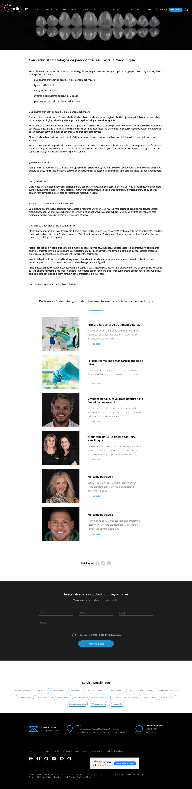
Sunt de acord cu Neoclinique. (98, 635)
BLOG (95, 9)
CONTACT (148, 9)
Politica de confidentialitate (92, 751)
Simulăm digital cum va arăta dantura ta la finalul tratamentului (115, 400)
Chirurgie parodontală (45, 697)
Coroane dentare (58, 690)
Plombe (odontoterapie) (167, 690)
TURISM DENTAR (69, 9)
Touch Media (86, 777)
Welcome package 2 (100, 514)
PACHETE (135, 9)
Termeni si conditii (70, 751)
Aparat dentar (42, 690)
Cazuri (85, 9)
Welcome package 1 (100, 476)
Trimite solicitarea (96, 644)
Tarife (106, 9)
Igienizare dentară (81, 697)
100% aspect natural (98, 704)
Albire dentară (63, 697)
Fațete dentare (75, 690)
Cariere (39, 751)
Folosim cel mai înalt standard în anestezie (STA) (115, 362)
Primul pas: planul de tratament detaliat (113, 324)
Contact (161, 10)
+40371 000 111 (152, 729)
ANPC (57, 751)
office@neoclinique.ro (50, 730)
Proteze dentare (117, 704)
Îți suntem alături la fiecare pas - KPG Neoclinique (111, 438)
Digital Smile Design (100, 697)
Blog (30, 751)
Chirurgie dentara (116, 690)
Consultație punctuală (77, 704)
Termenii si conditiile (100, 634)
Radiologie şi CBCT (167, 697)
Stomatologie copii (24, 697)
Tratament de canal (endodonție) (141, 690)
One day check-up (149, 697)
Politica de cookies (115, 751)
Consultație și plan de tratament (124, 697)
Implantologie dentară (23, 690)
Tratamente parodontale (95, 690)
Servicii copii (51, 9)
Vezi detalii (96, 344)
